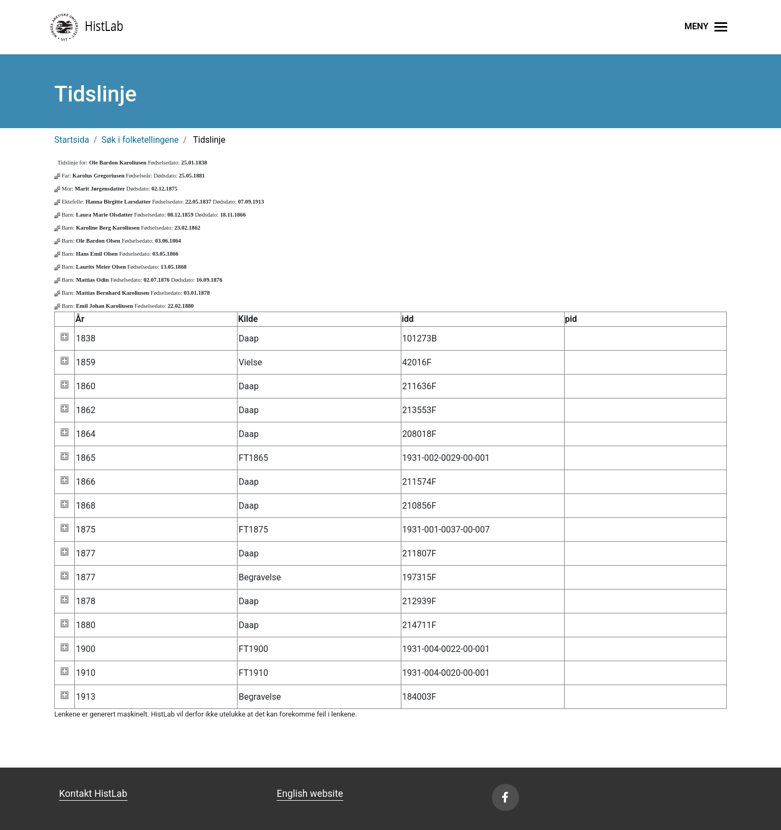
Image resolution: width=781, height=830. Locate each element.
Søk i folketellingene (140, 140)
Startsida (71, 140)
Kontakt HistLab (93, 793)
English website (310, 793)
